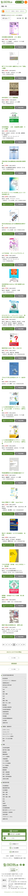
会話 (4, 698)
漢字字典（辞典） (6, 750)
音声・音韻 (5, 792)
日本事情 (5, 720)
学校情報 (5, 716)
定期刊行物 (5, 723)
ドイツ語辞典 (6, 761)
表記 (4, 801)
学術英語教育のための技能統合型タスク (13, 473)
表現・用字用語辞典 (7, 776)
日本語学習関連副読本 (7, 718)
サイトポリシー (18, 856)
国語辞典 (5, 770)
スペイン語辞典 (6, 756)
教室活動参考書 (6, 788)
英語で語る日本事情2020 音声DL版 (12, 625)
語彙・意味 (5, 794)
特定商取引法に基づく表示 (20, 858)
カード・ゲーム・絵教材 (8, 736)
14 (11, 644)
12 (6, 644)
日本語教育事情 (6, 808)
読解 (4, 691)
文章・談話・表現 (6, 797)
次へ (24, 644)
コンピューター (6, 732)
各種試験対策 (6, 711)
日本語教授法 (6, 785)
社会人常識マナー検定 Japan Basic (12, 502)
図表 (4, 741)
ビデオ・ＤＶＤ (6, 730)
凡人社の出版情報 (12, 870)
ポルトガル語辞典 (6, 763)
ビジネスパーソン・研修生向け (9, 680)
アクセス (13, 880)
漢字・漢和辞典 (6, 772)
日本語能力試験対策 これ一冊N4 (11, 37)
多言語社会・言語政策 (7, 812)
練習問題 (5, 705)
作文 (4, 696)
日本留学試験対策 (6, 709)
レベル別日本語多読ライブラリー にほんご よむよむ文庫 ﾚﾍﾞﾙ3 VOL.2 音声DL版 (14, 441)
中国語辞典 (5, 759)
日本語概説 (5, 790)
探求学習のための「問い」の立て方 (12, 348)
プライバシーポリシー (8, 858)
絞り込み (5, 18)
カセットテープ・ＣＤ (7, 734)
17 (19, 644)
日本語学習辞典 (6, 748)
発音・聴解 (5, 694)
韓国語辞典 (5, 754)
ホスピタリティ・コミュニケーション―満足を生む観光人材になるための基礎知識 (13, 316)
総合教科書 (5, 678)
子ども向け (5, 687)
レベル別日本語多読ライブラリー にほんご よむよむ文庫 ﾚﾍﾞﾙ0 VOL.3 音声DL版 (14, 408)
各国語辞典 (5, 767)
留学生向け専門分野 (7, 685)
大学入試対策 (6, 714)
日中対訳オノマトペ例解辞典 (10, 97)
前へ (4, 644)
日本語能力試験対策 (7, 707)
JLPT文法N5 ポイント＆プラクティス (13, 253)
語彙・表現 (5, 700)
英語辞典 (5, 752)
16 (16, 644)
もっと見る (13, 657)
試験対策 (5, 805)
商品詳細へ (21, 47)
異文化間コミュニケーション (9, 810)
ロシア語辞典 (6, 765)
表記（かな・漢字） (7, 703)
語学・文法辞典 (6, 774)
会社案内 (12, 856)
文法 (4, 689)
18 (21, 644)
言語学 (4, 803)
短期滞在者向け (6, 683)
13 (8, 644)
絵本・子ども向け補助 (7, 738)
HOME (7, 856)
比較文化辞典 (6, 779)
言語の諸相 (5, 814)
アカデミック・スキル (7, 817)
